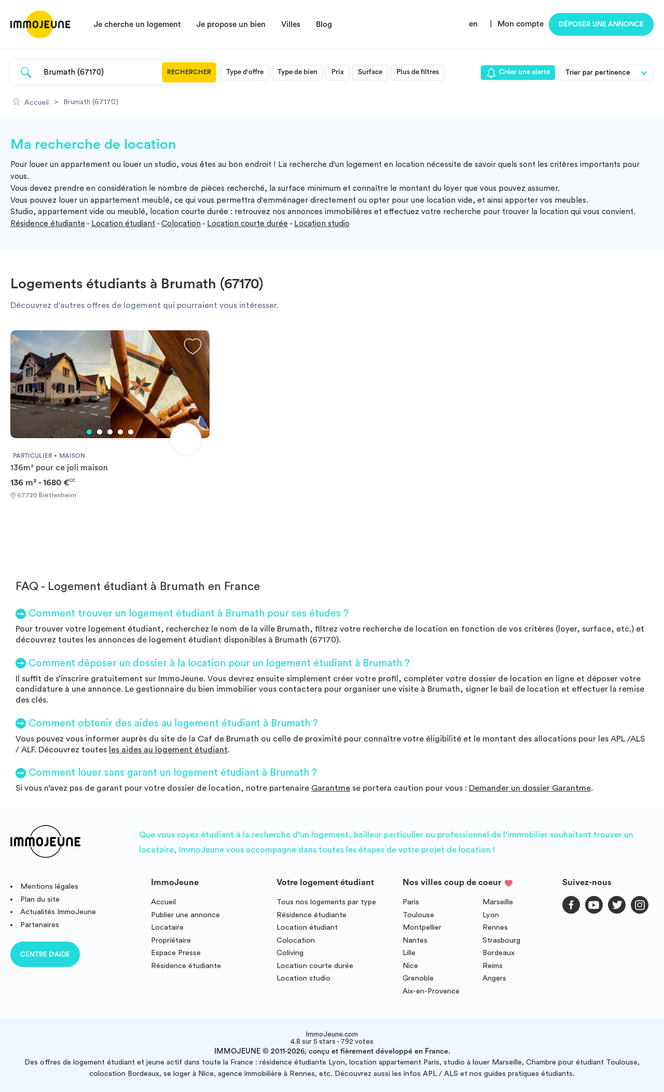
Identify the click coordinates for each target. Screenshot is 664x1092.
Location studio (322, 224)
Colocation (181, 224)
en (473, 24)
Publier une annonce (185, 915)
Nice (410, 966)
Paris (411, 902)
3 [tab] (110, 432)
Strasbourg (501, 940)
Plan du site (40, 899)
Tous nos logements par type (326, 902)
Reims (492, 966)
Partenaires (39, 925)
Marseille (497, 902)
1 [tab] (89, 432)
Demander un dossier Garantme (530, 788)
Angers (494, 978)
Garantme (330, 788)
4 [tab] (120, 432)
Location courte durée (247, 224)
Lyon (490, 915)
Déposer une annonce (601, 24)
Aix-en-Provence (431, 991)
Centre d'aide (45, 954)
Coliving (289, 953)
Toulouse (418, 915)
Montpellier (422, 927)
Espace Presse (176, 953)
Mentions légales (49, 886)
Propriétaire (171, 940)
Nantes (415, 940)
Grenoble (418, 978)
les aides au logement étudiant (168, 750)
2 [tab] (99, 432)
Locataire (167, 927)
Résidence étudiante (47, 224)
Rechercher (189, 72)
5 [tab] (130, 432)
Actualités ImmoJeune (58, 912)
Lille (409, 953)
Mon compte (520, 24)
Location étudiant (123, 224)
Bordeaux (498, 953)
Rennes (495, 927)
